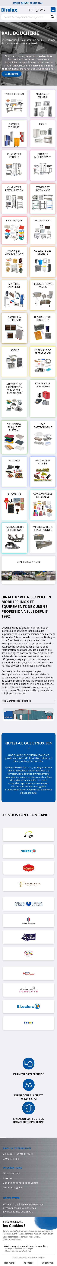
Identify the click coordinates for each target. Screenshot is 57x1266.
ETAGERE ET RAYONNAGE (42, 189)
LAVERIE (14, 350)
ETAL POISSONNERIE (28, 561)
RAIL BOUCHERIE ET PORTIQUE (14, 528)
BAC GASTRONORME (43, 426)
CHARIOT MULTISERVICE (42, 156)
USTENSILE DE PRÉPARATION (42, 352)
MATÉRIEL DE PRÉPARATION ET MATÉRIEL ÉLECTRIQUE (14, 389)
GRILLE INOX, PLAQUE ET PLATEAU (14, 427)
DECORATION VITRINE (43, 462)
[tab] (28, 701)
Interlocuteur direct (28, 1095)
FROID (42, 124)
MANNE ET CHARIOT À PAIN (14, 252)
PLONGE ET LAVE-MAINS (43, 285)
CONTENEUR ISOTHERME (42, 385)
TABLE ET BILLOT (14, 94)
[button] (11, 74)
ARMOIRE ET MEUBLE (43, 95)
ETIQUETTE (14, 493)
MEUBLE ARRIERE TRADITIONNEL (43, 528)
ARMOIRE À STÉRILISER (14, 318)
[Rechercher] (28, 17)
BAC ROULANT (42, 220)
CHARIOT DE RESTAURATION (14, 189)
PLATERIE (14, 460)
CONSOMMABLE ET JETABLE (42, 495)
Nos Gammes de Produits (16, 700)
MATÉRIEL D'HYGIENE (14, 285)
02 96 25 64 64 (37, 3)
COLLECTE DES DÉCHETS (42, 252)
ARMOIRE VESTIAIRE (14, 125)
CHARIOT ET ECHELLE (14, 156)
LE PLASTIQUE (14, 220)
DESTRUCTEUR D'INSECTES (42, 318)
